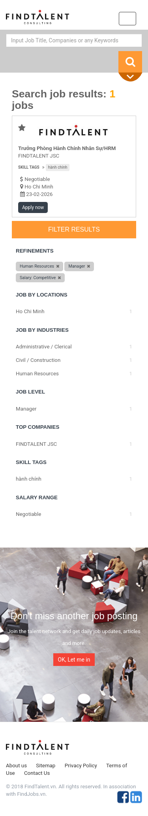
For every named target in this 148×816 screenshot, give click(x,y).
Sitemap (45, 765)
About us (16, 765)
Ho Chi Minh (38, 187)
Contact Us (37, 773)
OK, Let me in (74, 659)
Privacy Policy (81, 765)
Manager (26, 409)
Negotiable (28, 514)
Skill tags (28, 167)
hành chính (57, 167)
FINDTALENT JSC (38, 156)
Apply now (33, 207)
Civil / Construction (38, 360)
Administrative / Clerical (44, 347)
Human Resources (37, 374)
